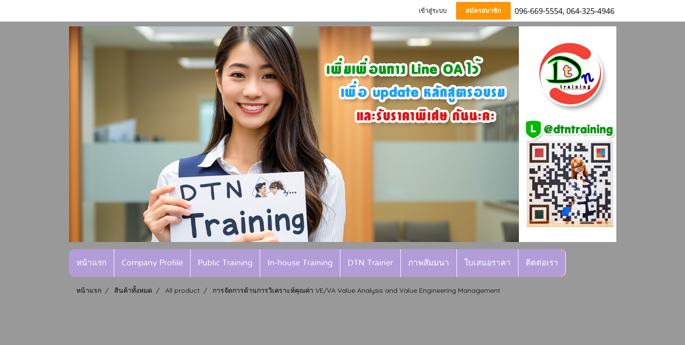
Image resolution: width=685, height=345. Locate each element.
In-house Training (300, 263)
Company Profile (152, 263)
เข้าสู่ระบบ (432, 10)
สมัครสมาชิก (483, 10)
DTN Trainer (370, 263)
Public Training (225, 263)
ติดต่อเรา (542, 263)
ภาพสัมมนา (428, 263)
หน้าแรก (91, 263)
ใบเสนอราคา (487, 263)
